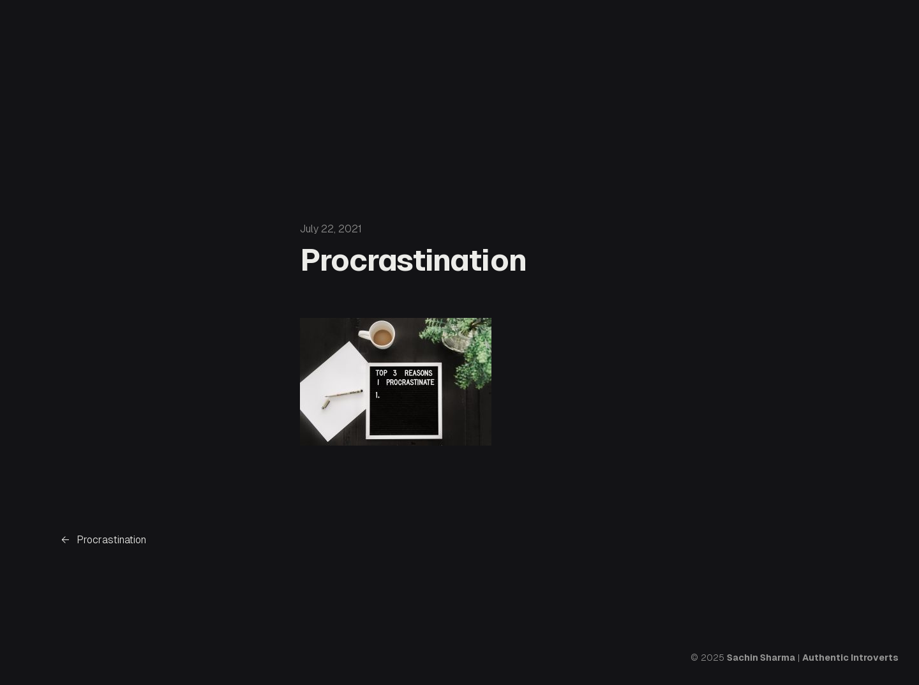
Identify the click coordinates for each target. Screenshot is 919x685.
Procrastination (111, 540)
